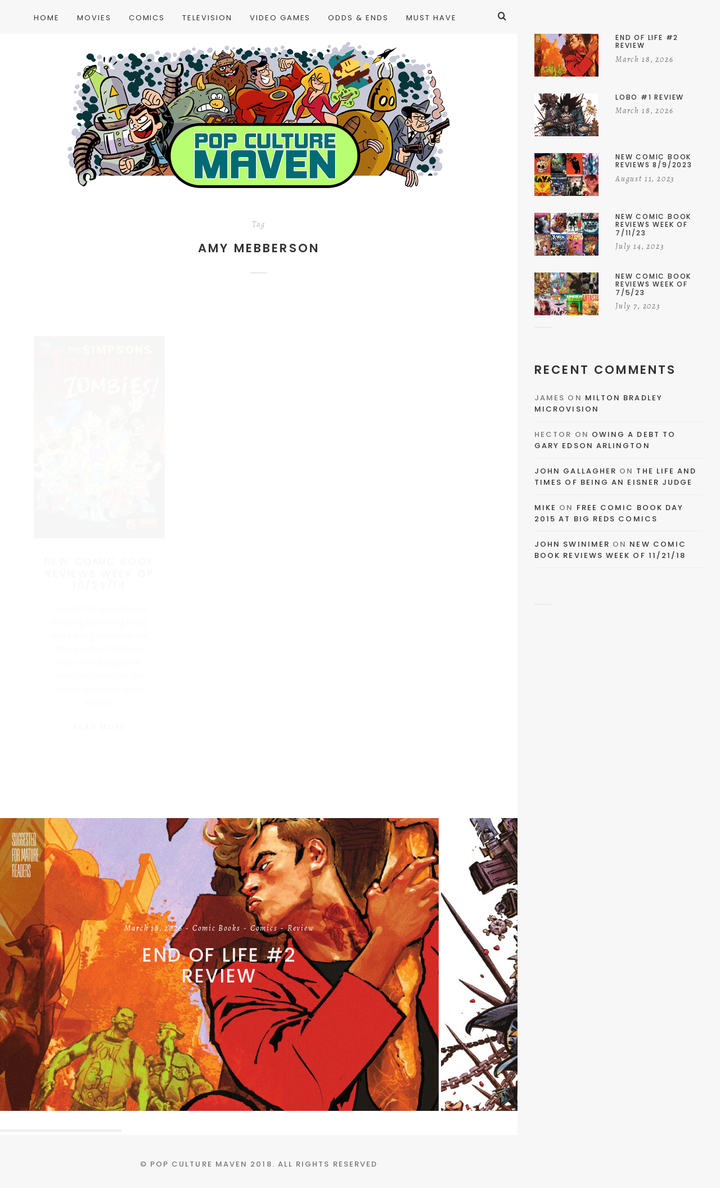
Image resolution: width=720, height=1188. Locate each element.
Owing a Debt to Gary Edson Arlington (605, 440)
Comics (264, 929)
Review (300, 929)
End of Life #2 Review (219, 965)
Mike (545, 507)
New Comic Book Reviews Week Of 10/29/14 (99, 562)
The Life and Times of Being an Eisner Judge (615, 477)
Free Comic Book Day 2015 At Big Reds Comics (608, 513)
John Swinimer (572, 544)
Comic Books (216, 929)
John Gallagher (575, 471)
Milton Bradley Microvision (598, 403)
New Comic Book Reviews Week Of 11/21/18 (610, 550)
